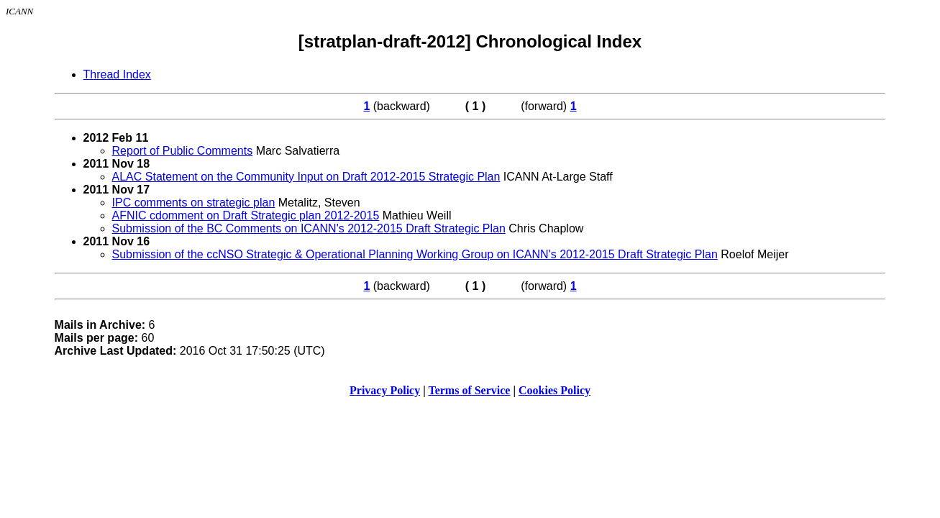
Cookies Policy (554, 390)
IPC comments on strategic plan (193, 202)
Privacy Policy (385, 390)
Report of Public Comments (182, 151)
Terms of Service (469, 390)
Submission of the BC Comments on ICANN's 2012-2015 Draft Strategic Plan (309, 228)
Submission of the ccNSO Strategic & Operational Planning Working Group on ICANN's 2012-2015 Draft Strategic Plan (415, 254)
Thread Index (117, 74)
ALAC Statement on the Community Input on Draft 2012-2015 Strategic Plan (306, 177)
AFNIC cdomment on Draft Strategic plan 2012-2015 (246, 215)
